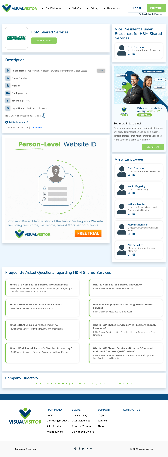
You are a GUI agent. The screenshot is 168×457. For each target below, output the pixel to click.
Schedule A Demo (150, 14)
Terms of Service (82, 426)
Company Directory (25, 448)
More (101, 70)
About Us (103, 426)
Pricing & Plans (55, 431)
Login (137, 8)
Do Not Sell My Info (83, 431)
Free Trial (156, 8)
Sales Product (54, 426)
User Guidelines (81, 420)
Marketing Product (57, 420)
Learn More (153, 146)
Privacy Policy (80, 415)
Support (102, 420)
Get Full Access (44, 40)
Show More (37, 127)
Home (49, 415)
